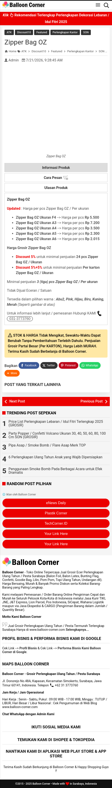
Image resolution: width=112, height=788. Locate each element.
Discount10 (24, 32)
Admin (13, 60)
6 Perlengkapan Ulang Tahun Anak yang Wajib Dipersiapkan (55, 457)
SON (86, 32)
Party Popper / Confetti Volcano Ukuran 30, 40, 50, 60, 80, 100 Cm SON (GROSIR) (57, 435)
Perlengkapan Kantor (65, 32)
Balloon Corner (41, 783)
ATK (9, 32)
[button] (12, 373)
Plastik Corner (56, 513)
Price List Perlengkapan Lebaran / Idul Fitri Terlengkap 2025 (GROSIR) (55, 423)
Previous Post (92, 401)
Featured (41, 32)
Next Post (17, 401)
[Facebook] (29, 365)
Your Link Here (56, 534)
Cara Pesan (56, 177)
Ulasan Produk (56, 188)
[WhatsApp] (90, 365)
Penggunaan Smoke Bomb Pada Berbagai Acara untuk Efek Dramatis (55, 471)
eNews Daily (56, 503)
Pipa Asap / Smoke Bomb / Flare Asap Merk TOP (47, 445)
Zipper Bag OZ (25, 42)
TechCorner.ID (56, 523)
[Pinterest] (68, 365)
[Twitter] (49, 365)
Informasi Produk (56, 168)
